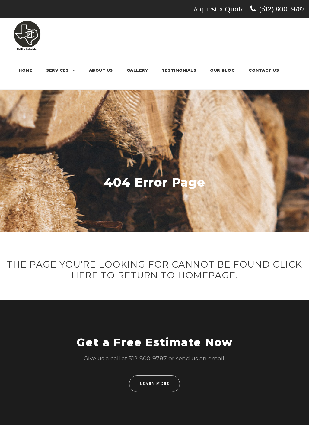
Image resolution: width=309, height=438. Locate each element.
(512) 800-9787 (281, 9)
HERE (88, 288)
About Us (107, 70)
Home (33, 70)
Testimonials (183, 70)
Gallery (142, 70)
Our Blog (225, 70)
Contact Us (264, 70)
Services (64, 70)
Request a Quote (247, 9)
